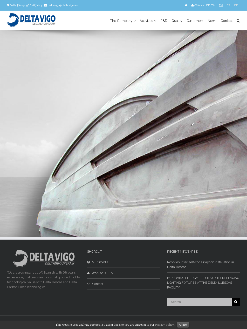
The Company (123, 21)
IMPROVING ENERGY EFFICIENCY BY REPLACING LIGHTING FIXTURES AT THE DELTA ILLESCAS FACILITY (203, 282)
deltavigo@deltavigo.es (63, 5)
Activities (148, 21)
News (212, 21)
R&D (163, 21)
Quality (177, 21)
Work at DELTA (203, 5)
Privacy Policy (164, 324)
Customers (195, 21)
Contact (226, 21)
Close (182, 324)
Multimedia (97, 262)
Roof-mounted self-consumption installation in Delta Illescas (200, 264)
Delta (13, 5)
